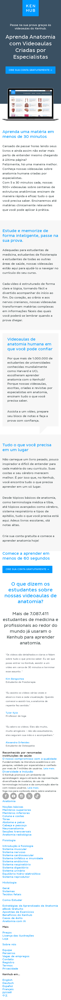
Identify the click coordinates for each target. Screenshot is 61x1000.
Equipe (7, 950)
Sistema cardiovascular (18, 855)
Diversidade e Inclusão (17, 771)
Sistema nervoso (13, 852)
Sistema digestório (15, 867)
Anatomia (8, 801)
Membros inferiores (16, 813)
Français (8, 989)
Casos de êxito (12, 918)
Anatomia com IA (14, 921)
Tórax (6, 819)
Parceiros (8, 953)
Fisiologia (8, 840)
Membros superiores (16, 810)
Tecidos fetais (11, 894)
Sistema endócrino (15, 861)
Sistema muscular (14, 849)
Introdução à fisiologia (17, 846)
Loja (5, 938)
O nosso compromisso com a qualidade (29, 759)
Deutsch (8, 983)
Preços (7, 932)
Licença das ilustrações (18, 935)
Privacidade (10, 968)
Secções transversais (16, 831)
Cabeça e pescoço (14, 825)
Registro (8, 962)
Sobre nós (9, 944)
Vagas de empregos (15, 956)
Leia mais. (49, 768)
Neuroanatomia (13, 828)
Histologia (9, 882)
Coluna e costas (13, 816)
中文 (5, 995)
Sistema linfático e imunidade (22, 858)
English (7, 980)
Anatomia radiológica (16, 834)
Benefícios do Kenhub (17, 915)
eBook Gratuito (12, 909)
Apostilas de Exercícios (18, 912)
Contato (8, 959)
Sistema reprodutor (16, 877)
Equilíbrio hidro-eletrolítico (21, 874)
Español (7, 986)
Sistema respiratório (16, 864)
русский (7, 992)
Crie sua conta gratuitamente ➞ (30, 70)
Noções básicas (12, 807)
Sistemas (8, 891)
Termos (7, 965)
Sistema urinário (13, 870)
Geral (5, 888)
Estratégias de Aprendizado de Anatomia (30, 906)
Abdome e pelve (13, 822)
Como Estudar (12, 900)
